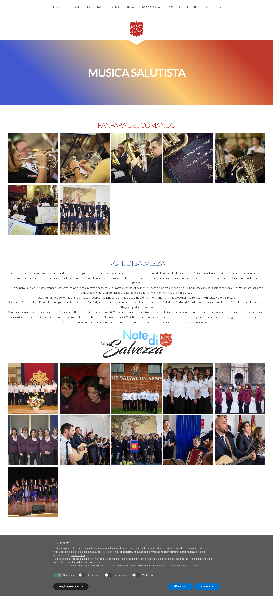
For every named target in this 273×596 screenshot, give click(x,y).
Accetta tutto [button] (207, 586)
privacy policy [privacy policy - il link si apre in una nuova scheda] (154, 548)
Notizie (191, 7)
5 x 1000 (174, 7)
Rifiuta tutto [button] (180, 586)
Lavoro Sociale (151, 7)
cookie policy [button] (78, 555)
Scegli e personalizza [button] (70, 586)
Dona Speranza (122, 7)
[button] (218, 543)
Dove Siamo (96, 7)
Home (56, 7)
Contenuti (212, 7)
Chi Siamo (74, 7)
